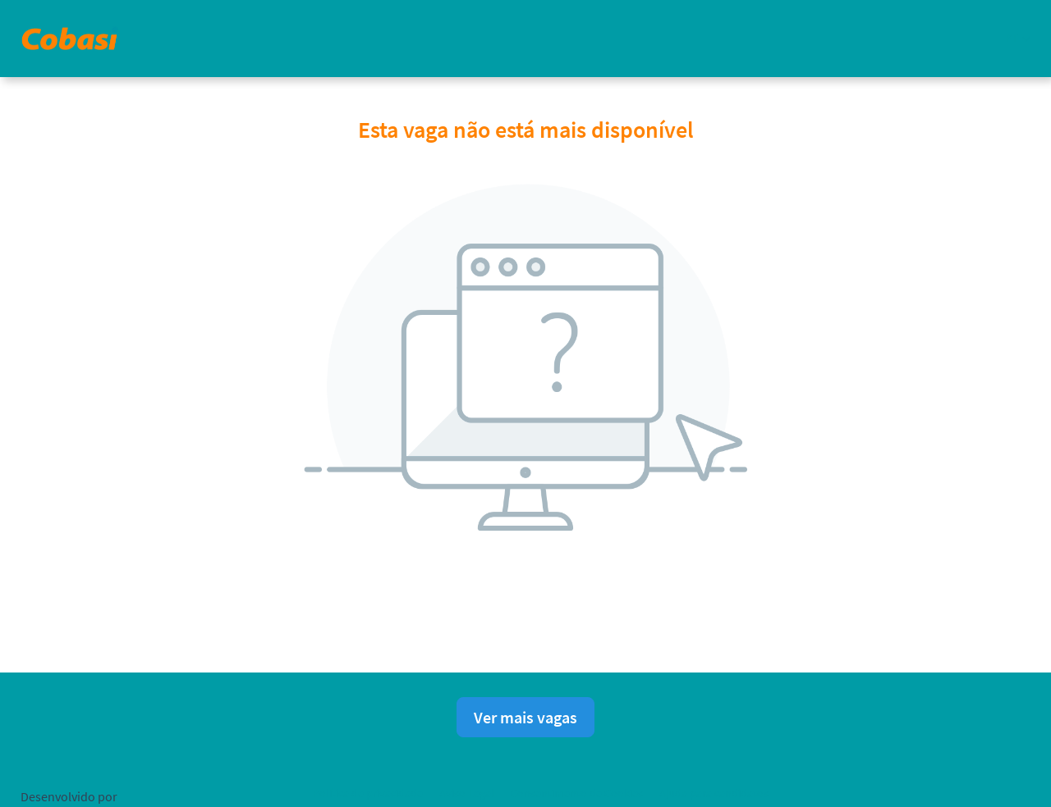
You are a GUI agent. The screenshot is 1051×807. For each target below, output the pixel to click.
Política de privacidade (368, 793)
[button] (1017, 38)
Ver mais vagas (525, 717)
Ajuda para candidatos (714, 793)
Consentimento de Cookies (577, 793)
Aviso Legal (466, 793)
